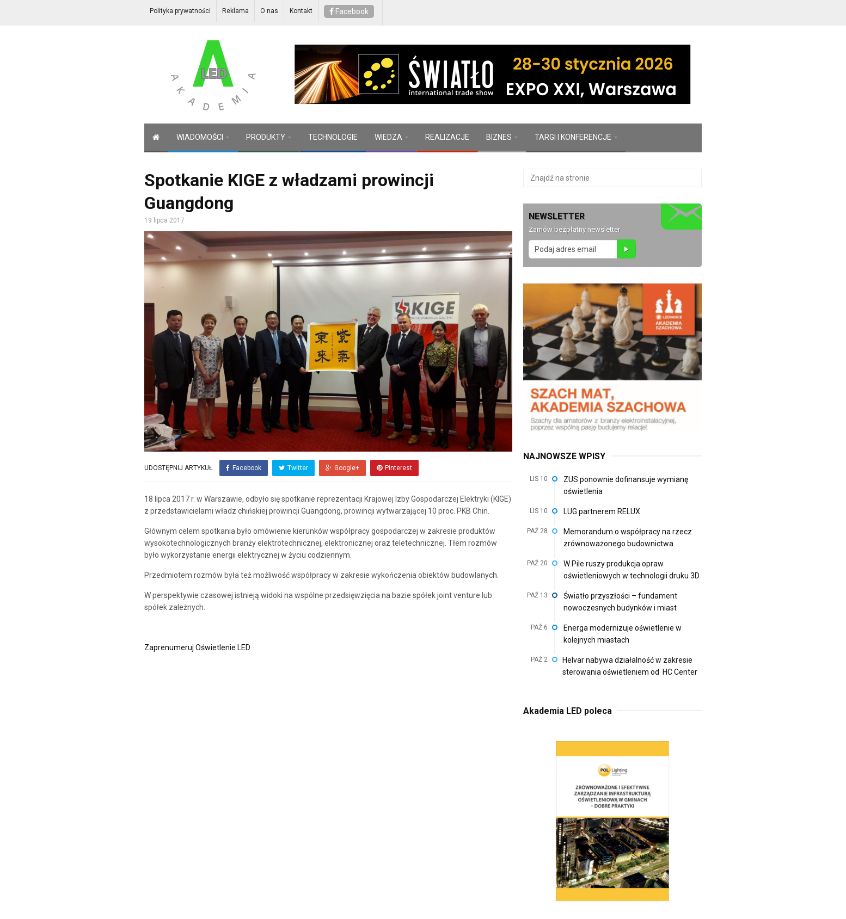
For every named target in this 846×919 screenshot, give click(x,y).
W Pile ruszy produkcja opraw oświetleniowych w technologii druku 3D (631, 569)
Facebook (349, 11)
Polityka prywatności (180, 11)
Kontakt (301, 11)
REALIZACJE (447, 137)
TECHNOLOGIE (333, 137)
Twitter (293, 468)
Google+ (342, 468)
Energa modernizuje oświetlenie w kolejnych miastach (622, 634)
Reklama (235, 11)
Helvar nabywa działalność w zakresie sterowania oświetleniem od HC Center (630, 666)
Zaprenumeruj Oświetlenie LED (197, 647)
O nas (269, 11)
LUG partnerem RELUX (601, 511)
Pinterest (394, 468)
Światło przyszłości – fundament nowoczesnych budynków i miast (620, 601)
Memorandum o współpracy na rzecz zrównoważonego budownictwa (627, 537)
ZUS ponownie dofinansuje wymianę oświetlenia (625, 485)
